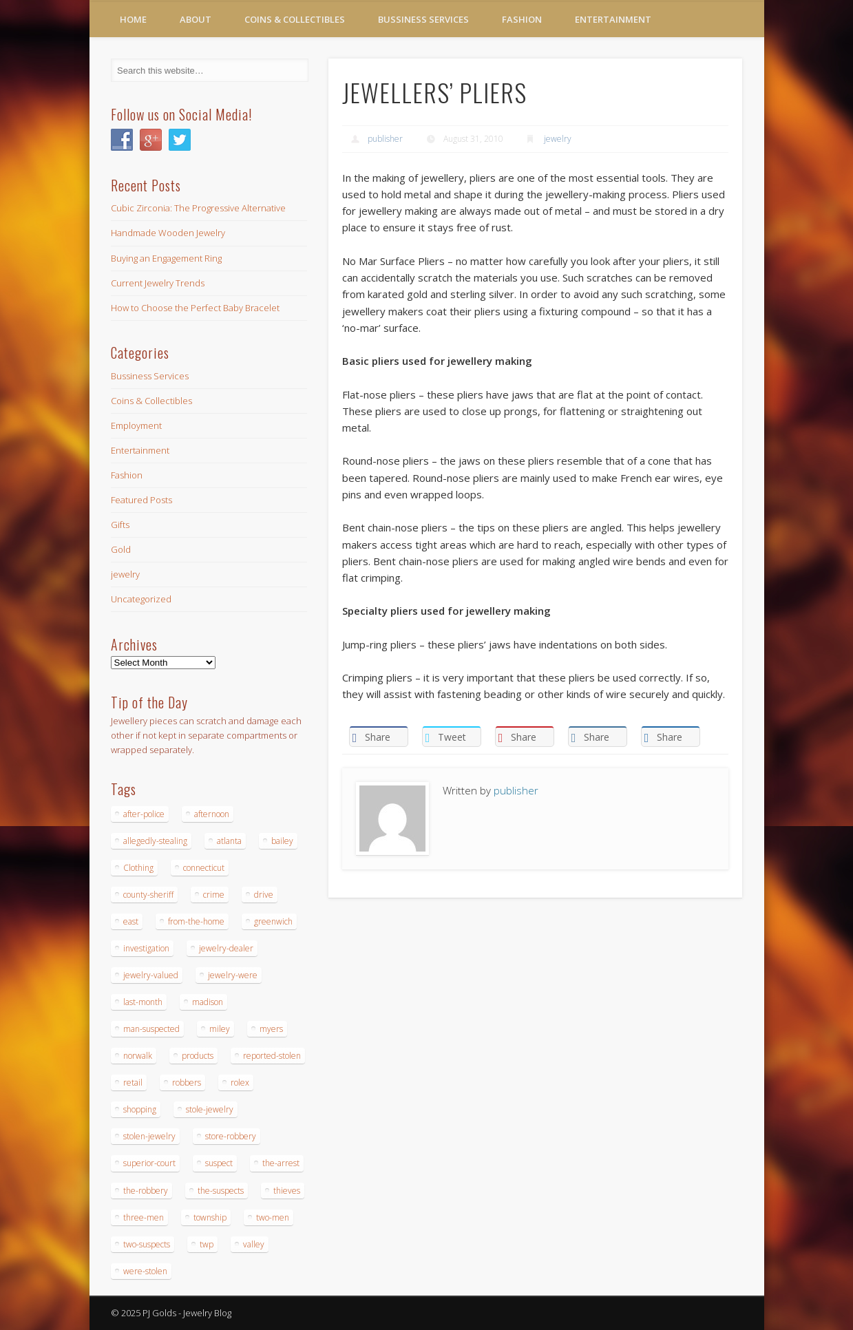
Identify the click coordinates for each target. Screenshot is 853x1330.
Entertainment (613, 19)
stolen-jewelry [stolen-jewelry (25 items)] (149, 1136)
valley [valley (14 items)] (253, 1244)
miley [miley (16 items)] (219, 1029)
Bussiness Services (423, 19)
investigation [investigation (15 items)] (146, 948)
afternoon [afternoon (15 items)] (211, 814)
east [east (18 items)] (130, 921)
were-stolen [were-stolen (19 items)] (145, 1271)
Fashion (522, 19)
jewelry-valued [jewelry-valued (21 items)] (150, 975)
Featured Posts (141, 500)
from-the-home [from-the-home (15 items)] (196, 921)
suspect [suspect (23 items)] (219, 1163)
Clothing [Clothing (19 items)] (138, 868)
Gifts (120, 524)
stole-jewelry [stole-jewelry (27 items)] (209, 1109)
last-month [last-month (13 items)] (142, 1002)
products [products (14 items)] (197, 1056)
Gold (121, 549)
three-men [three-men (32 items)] (143, 1217)
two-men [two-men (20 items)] (272, 1217)
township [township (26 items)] (210, 1217)
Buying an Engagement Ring (166, 258)
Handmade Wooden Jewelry (168, 232)
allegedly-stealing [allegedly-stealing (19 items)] (155, 841)
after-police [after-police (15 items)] (144, 814)
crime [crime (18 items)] (213, 894)
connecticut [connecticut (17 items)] (203, 868)
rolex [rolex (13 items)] (240, 1082)
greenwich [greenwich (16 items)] (273, 921)
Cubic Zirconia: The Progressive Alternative (198, 208)
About (195, 19)
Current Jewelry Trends (157, 283)
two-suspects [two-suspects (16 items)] (146, 1244)
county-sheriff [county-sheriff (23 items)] (148, 894)
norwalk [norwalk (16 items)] (137, 1056)
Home (133, 19)
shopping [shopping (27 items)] (139, 1109)
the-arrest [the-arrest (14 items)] (280, 1163)
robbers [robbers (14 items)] (186, 1082)
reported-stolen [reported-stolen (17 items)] (272, 1056)
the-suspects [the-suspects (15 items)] (221, 1190)
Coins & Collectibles (294, 19)
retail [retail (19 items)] (133, 1082)
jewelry (557, 139)
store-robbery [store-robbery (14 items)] (230, 1136)
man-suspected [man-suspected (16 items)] (151, 1029)
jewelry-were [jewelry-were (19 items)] (232, 975)
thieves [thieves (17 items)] (286, 1190)
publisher (385, 139)
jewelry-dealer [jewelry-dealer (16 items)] (226, 948)
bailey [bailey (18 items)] (282, 841)
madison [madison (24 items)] (207, 1002)
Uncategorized (141, 599)
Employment (136, 425)
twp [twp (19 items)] (206, 1244)
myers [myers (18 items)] (271, 1029)
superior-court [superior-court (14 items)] (149, 1163)
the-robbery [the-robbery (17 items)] (145, 1190)
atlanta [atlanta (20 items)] (229, 841)
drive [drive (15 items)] (263, 894)
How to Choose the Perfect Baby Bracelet (195, 308)
